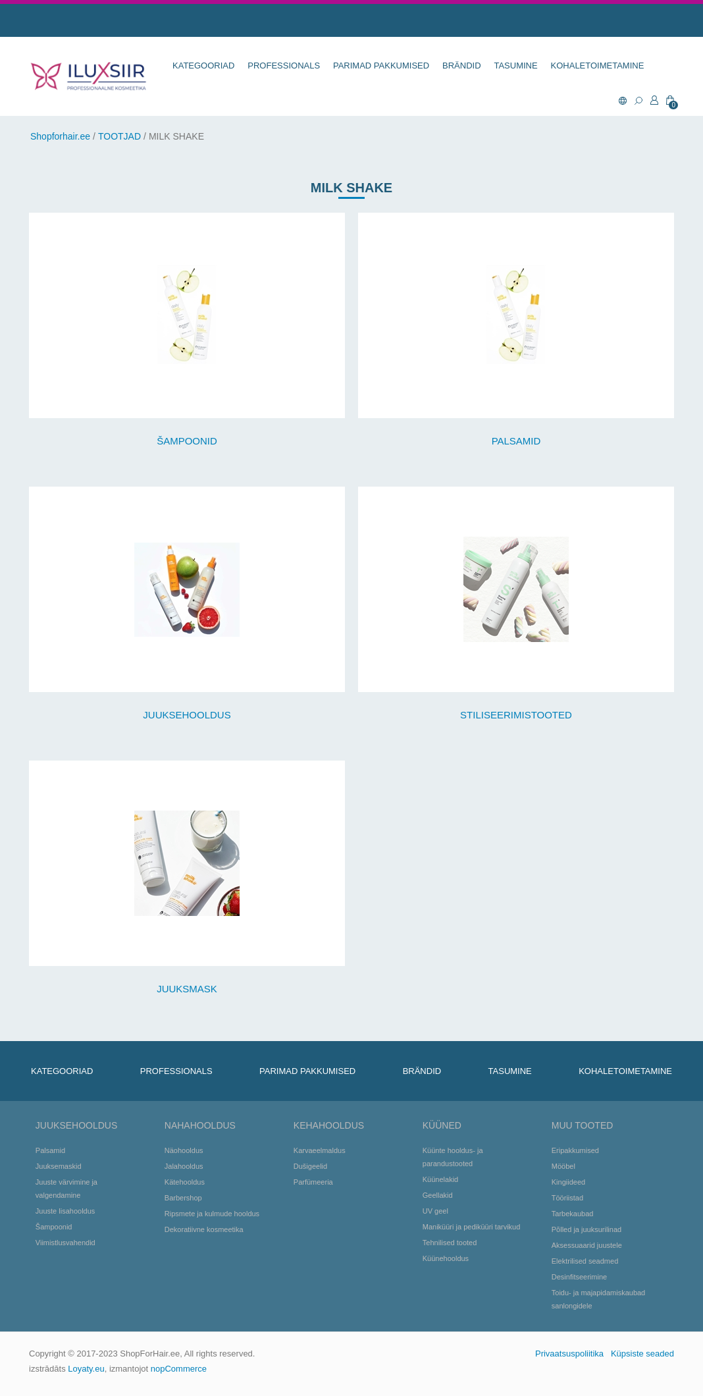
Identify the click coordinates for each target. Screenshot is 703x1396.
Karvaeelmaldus (320, 1150)
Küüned (442, 1125)
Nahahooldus (200, 1125)
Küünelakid (440, 1179)
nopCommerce (179, 1369)
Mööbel (563, 1166)
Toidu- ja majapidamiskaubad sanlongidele (598, 1299)
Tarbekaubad (573, 1214)
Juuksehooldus (76, 1125)
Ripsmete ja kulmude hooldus (212, 1214)
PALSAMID (516, 440)
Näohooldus (184, 1150)
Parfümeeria (313, 1182)
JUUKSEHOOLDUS (186, 714)
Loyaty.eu (86, 1369)
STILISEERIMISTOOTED (516, 714)
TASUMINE (515, 65)
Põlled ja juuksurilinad (586, 1229)
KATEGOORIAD (203, 65)
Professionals (283, 65)
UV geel (435, 1211)
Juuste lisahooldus (65, 1211)
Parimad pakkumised (381, 65)
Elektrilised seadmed (585, 1261)
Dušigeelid (310, 1166)
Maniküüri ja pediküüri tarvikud (472, 1227)
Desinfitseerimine (579, 1277)
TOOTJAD (119, 136)
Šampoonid (54, 1227)
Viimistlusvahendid (65, 1243)
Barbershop (183, 1198)
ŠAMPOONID (187, 440)
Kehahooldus (329, 1125)
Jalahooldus (184, 1166)
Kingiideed (568, 1182)
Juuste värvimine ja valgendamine (66, 1188)
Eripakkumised (575, 1150)
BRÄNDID (461, 65)
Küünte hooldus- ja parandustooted (453, 1157)
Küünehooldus (446, 1258)
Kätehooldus (185, 1182)
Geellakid (438, 1195)
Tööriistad (567, 1198)
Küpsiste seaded (642, 1353)
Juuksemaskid (59, 1166)
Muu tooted (582, 1125)
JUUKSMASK (187, 988)
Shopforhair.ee (60, 136)
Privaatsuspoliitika (569, 1353)
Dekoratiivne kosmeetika (204, 1229)
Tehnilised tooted (450, 1243)
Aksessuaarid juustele (587, 1245)
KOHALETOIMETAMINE (597, 65)
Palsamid (50, 1150)
